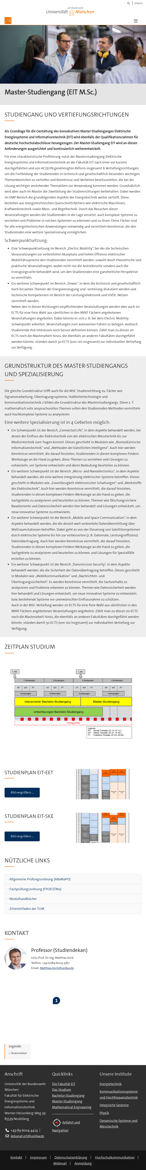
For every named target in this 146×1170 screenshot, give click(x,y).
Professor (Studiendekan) (59, 950)
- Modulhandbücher (22, 898)
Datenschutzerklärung (71, 1157)
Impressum (38, 1157)
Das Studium (61, 1089)
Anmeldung (83, 1163)
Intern (139, 3)
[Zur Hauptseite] (8, 20)
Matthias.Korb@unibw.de (57, 968)
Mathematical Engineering (71, 1107)
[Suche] (128, 3)
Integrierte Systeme (114, 1105)
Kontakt (16, 1157)
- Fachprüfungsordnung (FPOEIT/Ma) (34, 889)
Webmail (60, 1163)
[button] (135, 20)
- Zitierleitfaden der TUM (26, 908)
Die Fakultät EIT (63, 1084)
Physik (104, 1113)
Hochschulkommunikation (115, 1157)
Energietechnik (111, 1084)
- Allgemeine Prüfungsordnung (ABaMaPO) (39, 879)
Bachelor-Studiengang (68, 1095)
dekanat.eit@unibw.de (27, 1136)
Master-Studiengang (67, 1101)
